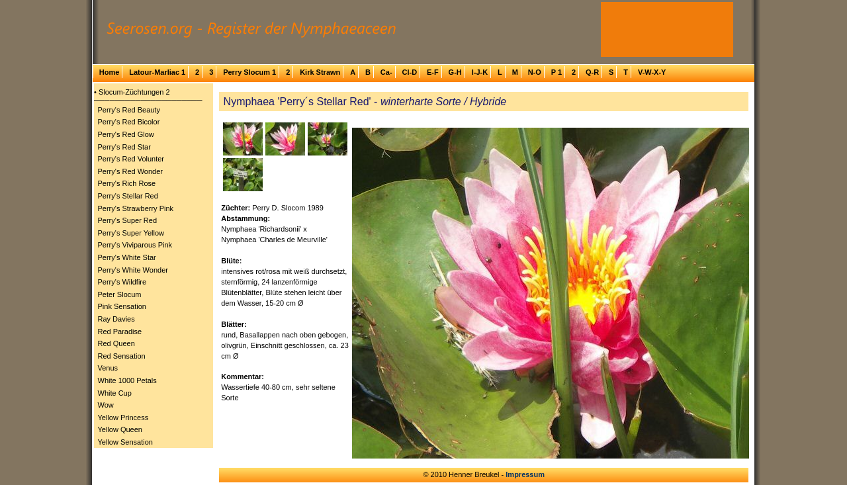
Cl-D (409, 72)
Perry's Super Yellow (131, 233)
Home (109, 72)
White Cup (115, 393)
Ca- (386, 72)
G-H (455, 72)
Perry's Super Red (127, 220)
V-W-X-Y (652, 72)
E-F (433, 72)
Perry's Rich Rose (127, 183)
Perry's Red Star (124, 147)
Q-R (592, 72)
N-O (534, 72)
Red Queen (116, 343)
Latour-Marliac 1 (157, 72)
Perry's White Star (127, 257)
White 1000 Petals (127, 380)
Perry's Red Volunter (131, 159)
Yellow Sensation (125, 442)
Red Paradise (120, 331)
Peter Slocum (120, 294)
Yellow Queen (120, 429)
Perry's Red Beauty (129, 110)
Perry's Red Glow (126, 134)
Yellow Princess (123, 417)
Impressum (525, 474)
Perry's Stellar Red (128, 196)
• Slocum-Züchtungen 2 (132, 92)
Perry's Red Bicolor (129, 122)
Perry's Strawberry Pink (136, 208)
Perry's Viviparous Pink (135, 245)
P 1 (556, 72)
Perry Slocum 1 (249, 72)
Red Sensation (122, 356)
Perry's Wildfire (122, 282)
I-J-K (480, 72)
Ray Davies (116, 319)
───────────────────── (148, 100)
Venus (108, 368)
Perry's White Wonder (133, 270)
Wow (106, 405)
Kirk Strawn (320, 72)
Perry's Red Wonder (130, 171)
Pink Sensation (122, 306)
